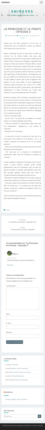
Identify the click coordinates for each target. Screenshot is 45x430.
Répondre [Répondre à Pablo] (10, 265)
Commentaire (11, 286)
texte (8, 210)
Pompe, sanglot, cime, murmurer (16, 399)
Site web (9, 332)
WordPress (28, 425)
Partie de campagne (21, 380)
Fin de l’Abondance (18, 376)
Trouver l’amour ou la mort (22, 372)
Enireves (5, 2)
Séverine (22, 35)
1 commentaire (34, 35)
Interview (15, 364)
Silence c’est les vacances (20, 368)
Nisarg (41, 425)
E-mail (9, 323)
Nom (8, 314)
